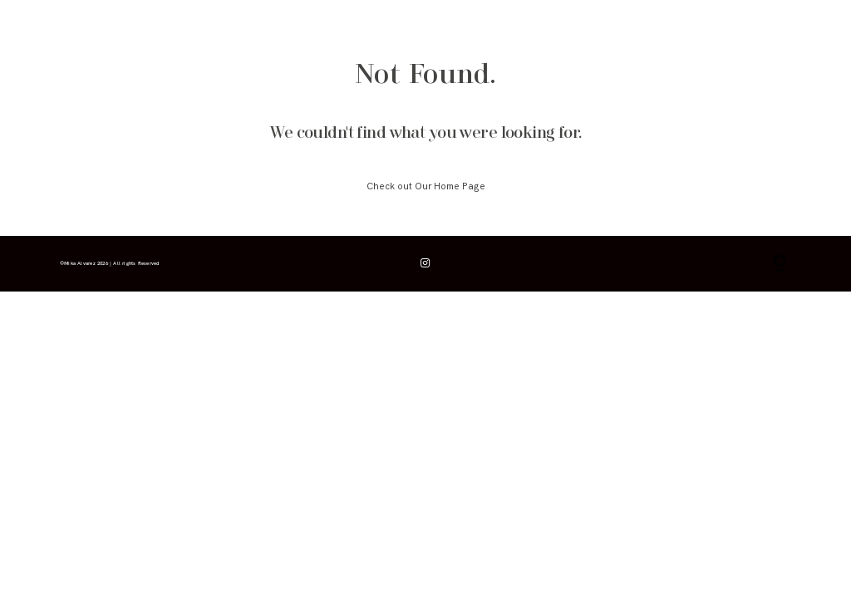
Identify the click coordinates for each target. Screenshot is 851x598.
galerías (202, 31)
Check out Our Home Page (425, 186)
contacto (339, 31)
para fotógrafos (270, 31)
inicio (70, 31)
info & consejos (134, 31)
